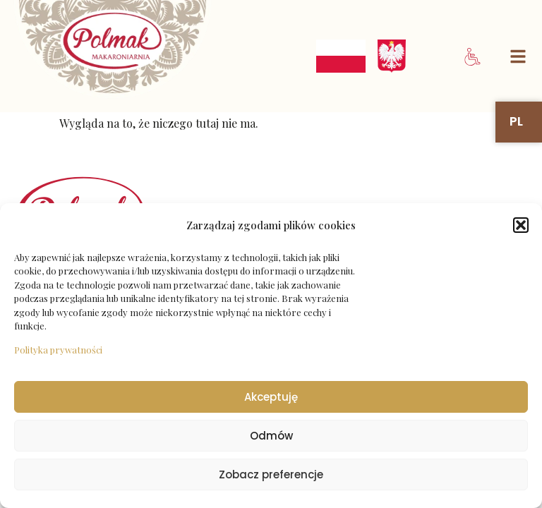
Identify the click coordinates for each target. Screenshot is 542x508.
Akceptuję (271, 396)
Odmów (271, 435)
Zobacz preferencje (271, 474)
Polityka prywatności (58, 350)
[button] (521, 225)
